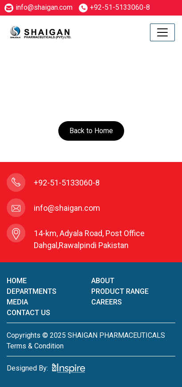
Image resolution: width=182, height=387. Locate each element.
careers (106, 302)
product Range (120, 291)
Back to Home (91, 130)
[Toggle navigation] (162, 32)
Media (17, 302)
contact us (28, 312)
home (17, 280)
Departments (32, 291)
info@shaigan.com (38, 7)
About (102, 280)
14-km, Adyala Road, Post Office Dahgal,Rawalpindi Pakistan (89, 239)
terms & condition (35, 346)
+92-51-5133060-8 (114, 7)
